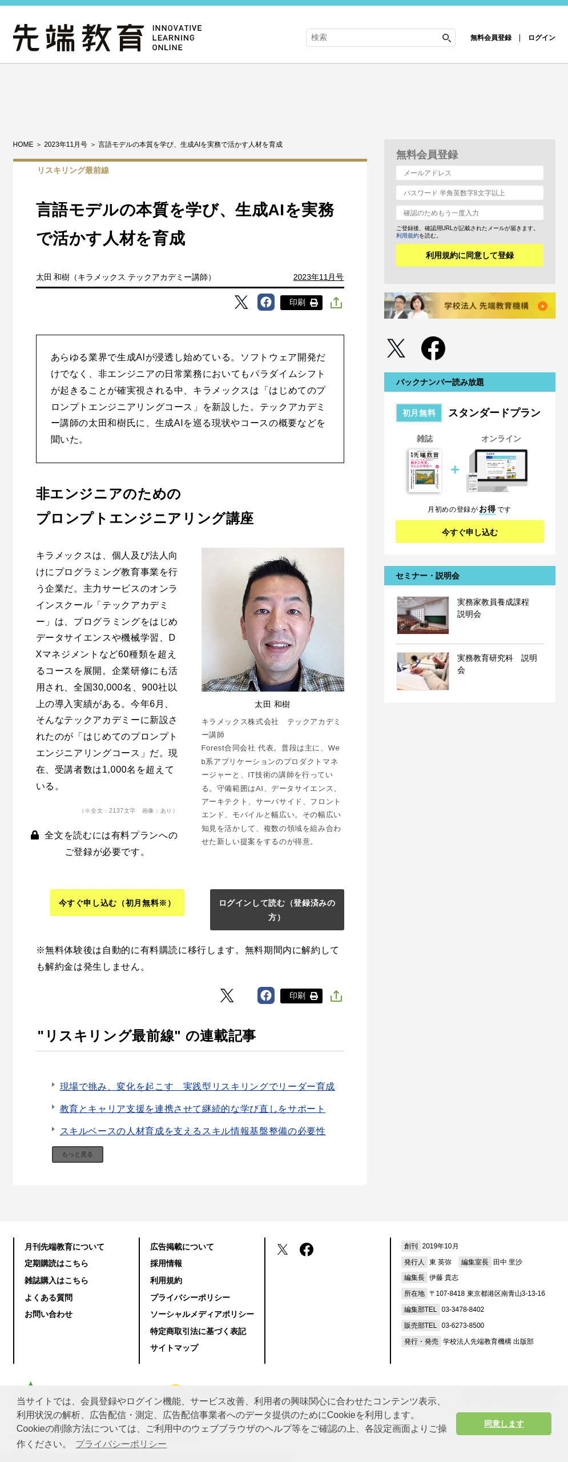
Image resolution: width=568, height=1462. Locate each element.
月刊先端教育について (64, 1247)
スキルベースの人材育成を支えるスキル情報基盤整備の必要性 (193, 1131)
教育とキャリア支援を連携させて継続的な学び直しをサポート (193, 1109)
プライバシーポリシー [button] (121, 1444)
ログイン (541, 38)
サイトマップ (174, 1348)
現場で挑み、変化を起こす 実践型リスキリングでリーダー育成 (198, 1086)
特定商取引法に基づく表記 (198, 1331)
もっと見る (77, 1154)
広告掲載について (182, 1247)
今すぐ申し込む (470, 532)
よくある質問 (48, 1298)
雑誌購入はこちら (56, 1280)
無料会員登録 (490, 38)
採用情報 (166, 1263)
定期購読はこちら (56, 1263)
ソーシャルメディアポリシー (202, 1314)
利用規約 (407, 235)
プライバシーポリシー (190, 1298)
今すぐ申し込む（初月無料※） (117, 902)
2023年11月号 (318, 277)
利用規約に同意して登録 (470, 255)
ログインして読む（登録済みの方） (277, 910)
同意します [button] (504, 1423)
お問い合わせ (48, 1314)
